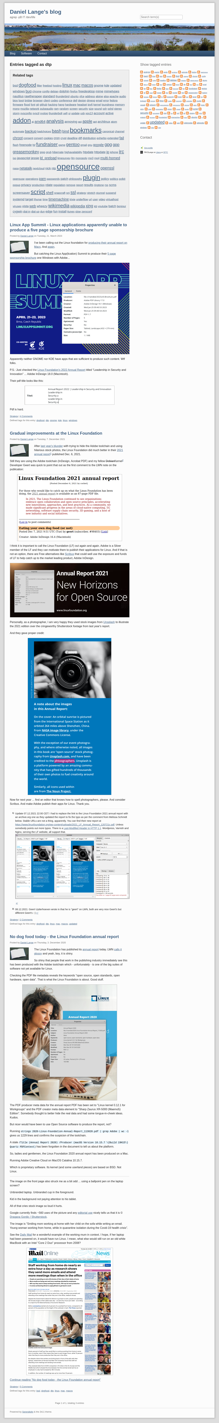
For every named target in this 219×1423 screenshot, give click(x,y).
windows (19, 91)
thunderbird (62, 96)
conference (65, 100)
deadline (72, 138)
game (62, 145)
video (102, 199)
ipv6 (90, 104)
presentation (159, 109)
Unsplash (109, 622)
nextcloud (39, 168)
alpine (99, 96)
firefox (74, 91)
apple (87, 121)
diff (80, 138)
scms (112, 185)
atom (114, 121)
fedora (113, 100)
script (38, 191)
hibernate (58, 152)
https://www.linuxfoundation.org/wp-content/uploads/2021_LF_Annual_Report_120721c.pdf (64, 824)
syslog (44, 113)
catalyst (186, 76)
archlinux (104, 121)
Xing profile (148, 148)
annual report (90, 949)
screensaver (21, 193)
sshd (110, 108)
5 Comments (26, 1386)
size (91, 108)
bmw (153, 76)
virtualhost (112, 199)
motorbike (189, 101)
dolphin (64, 91)
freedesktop (86, 91)
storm (16, 113)
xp (95, 206)
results (88, 185)
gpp (116, 144)
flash (16, 145)
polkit (122, 178)
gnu (90, 145)
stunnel (100, 192)
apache (114, 96)
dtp (47, 420)
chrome (36, 91)
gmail (83, 145)
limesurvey (63, 158)
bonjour (121, 206)
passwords (53, 178)
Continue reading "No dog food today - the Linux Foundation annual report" (55, 1379)
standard (49, 96)
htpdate (88, 152)
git (37, 104)
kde (106, 85)
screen (73, 108)
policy (105, 179)
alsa (106, 96)
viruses (17, 206)
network (34, 108)
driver (177, 84)
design (82, 100)
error (106, 100)
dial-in (26, 211)
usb (82, 113)
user (95, 199)
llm (73, 158)
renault (178, 109)
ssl (73, 192)
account (99, 113)
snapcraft (59, 192)
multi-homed (110, 158)
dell (75, 100)
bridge (28, 100)
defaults (183, 80)
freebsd (47, 85)
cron (57, 138)
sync (200, 113)
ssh (104, 108)
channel (119, 131)
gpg (108, 144)
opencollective (164, 105)
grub (48, 152)
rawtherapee (33, 96)
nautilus (18, 96)
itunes (71, 211)
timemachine (59, 199)
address (90, 96)
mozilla (24, 108)
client (46, 100)
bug (29, 91)
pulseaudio (46, 108)
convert (38, 138)
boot (21, 100)
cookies (48, 138)
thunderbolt (55, 113)
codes (54, 100)
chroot (18, 138)
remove (70, 185)
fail (121, 138)
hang (61, 104)
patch (64, 179)
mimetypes (111, 91)
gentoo (73, 144)
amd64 (40, 121)
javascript (23, 158)
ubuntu (74, 96)
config (46, 91)
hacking (52, 104)
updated (115, 85)
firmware (18, 104)
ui (69, 113)
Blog (12, 53)
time (45, 199)
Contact (42, 53)
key (202, 97)
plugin (91, 177)
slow (78, 211)
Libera (158, 152)
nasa (16, 168)
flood (27, 104)
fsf (34, 145)
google (98, 145)
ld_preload (48, 158)
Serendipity (27, 1411)
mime (99, 91)
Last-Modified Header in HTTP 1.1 (82, 828)
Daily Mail (26, 1234)
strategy (81, 192)
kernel (97, 104)
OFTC (165, 152)
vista (25, 206)
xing (89, 206)
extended (113, 138)
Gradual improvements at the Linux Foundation (56, 433)
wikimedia (58, 205)
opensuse (19, 178)
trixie (72, 199)
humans (146, 97)
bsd (15, 85)
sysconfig (26, 113)
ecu (197, 84)
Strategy (14, 416)
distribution (89, 138)
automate (18, 131)
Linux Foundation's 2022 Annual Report (61, 369)
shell (49, 193)
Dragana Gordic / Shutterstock (28, 1216)
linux (67, 85)
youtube (103, 206)
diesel (154, 84)
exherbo (102, 138)
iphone (114, 152)
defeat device (194, 80)
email (99, 100)
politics (114, 178)
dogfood (27, 85)
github (43, 104)
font (33, 104)
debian (54, 91)
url (90, 199)
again (51, 246)
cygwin (17, 211)
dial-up (35, 211)
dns (161, 84)
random (64, 108)
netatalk (26, 168)
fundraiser (47, 144)
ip (107, 152)
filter (39, 85)
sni (68, 192)
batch (112, 206)
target (29, 199)
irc (121, 151)
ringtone (99, 185)
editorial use (85, 1212)
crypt (64, 138)
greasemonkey (26, 152)
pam (42, 179)
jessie (35, 158)
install (62, 211)
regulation (59, 185)
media (170, 101)
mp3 (90, 158)
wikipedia (77, 206)
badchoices (44, 131)
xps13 (89, 113)
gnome (99, 85)
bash (56, 131)
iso (14, 158)
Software (26, 53)
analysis (55, 121)
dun (42, 211)
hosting (57, 85)
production (38, 185)
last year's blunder (52, 446)
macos (87, 85)
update (75, 113)
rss (106, 185)
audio (122, 96)
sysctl (36, 113)
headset (82, 104)
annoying (71, 121)
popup (17, 185)
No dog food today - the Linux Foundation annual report (64, 936)
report (79, 185)
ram (56, 108)
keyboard (143, 101)
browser (38, 100)
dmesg (91, 100)
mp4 (97, 158)
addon (22, 120)
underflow (82, 199)
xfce (81, 96)
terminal (152, 117)
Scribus (69, 554)
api (80, 121)
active (109, 113)
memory (120, 104)
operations (31, 178)
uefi (65, 113)
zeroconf (87, 211)
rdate (49, 185)
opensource (78, 166)
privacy (26, 185)
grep (42, 152)
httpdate (100, 152)
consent (28, 138)
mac (77, 85)
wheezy (42, 206)
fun (55, 211)
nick (48, 168)
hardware (70, 104)
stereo (118, 108)
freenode (25, 145)
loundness (108, 104)
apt (95, 121)
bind (65, 131)
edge (49, 211)
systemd (18, 199)
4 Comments (26, 416)
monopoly (81, 158)
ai (33, 121)
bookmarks (86, 130)
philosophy (75, 178)
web (32, 206)
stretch (91, 192)
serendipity (156, 113)
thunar (38, 199)
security (83, 108)
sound (98, 108)
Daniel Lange (27, 236)
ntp (54, 168)
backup (31, 131)
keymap (152, 101)
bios (15, 100)
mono (16, 108)
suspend (111, 192)
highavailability (73, 152)
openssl (107, 168)
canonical (108, 131)
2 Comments (26, 919)
